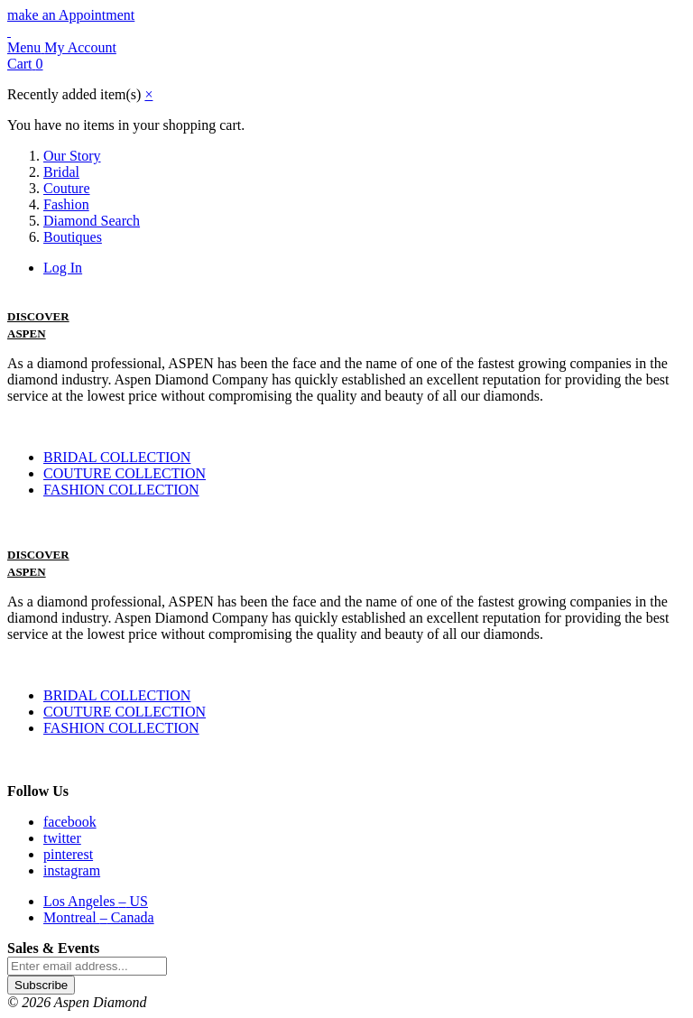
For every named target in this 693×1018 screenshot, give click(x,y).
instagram (71, 870)
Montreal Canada (98, 917)
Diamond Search (91, 220)
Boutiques (72, 237)
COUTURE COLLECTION (124, 473)
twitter (62, 838)
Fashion (66, 204)
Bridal (61, 172)
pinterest (68, 854)
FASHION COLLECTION (121, 489)
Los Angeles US (95, 901)
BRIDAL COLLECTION (116, 457)
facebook (70, 821)
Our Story (72, 155)
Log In (62, 267)
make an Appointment (70, 15)
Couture (66, 188)
